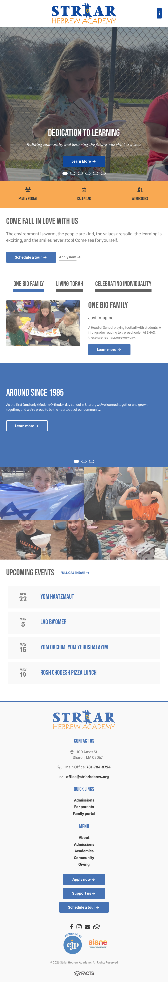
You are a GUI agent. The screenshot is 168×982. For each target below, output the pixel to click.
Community (84, 858)
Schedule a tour (84, 907)
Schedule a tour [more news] (31, 257)
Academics (84, 851)
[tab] (28, 285)
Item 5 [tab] (105, 174)
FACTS (97, 926)
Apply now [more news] (70, 257)
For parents (84, 807)
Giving (84, 864)
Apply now (84, 879)
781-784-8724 (98, 767)
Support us (84, 893)
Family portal (84, 813)
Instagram (79, 926)
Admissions (84, 800)
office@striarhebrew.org (87, 777)
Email (87, 926)
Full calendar (75, 572)
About (84, 837)
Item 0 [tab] (67, 174)
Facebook (71, 926)
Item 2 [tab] (82, 174)
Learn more (109, 349)
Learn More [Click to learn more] (84, 161)
